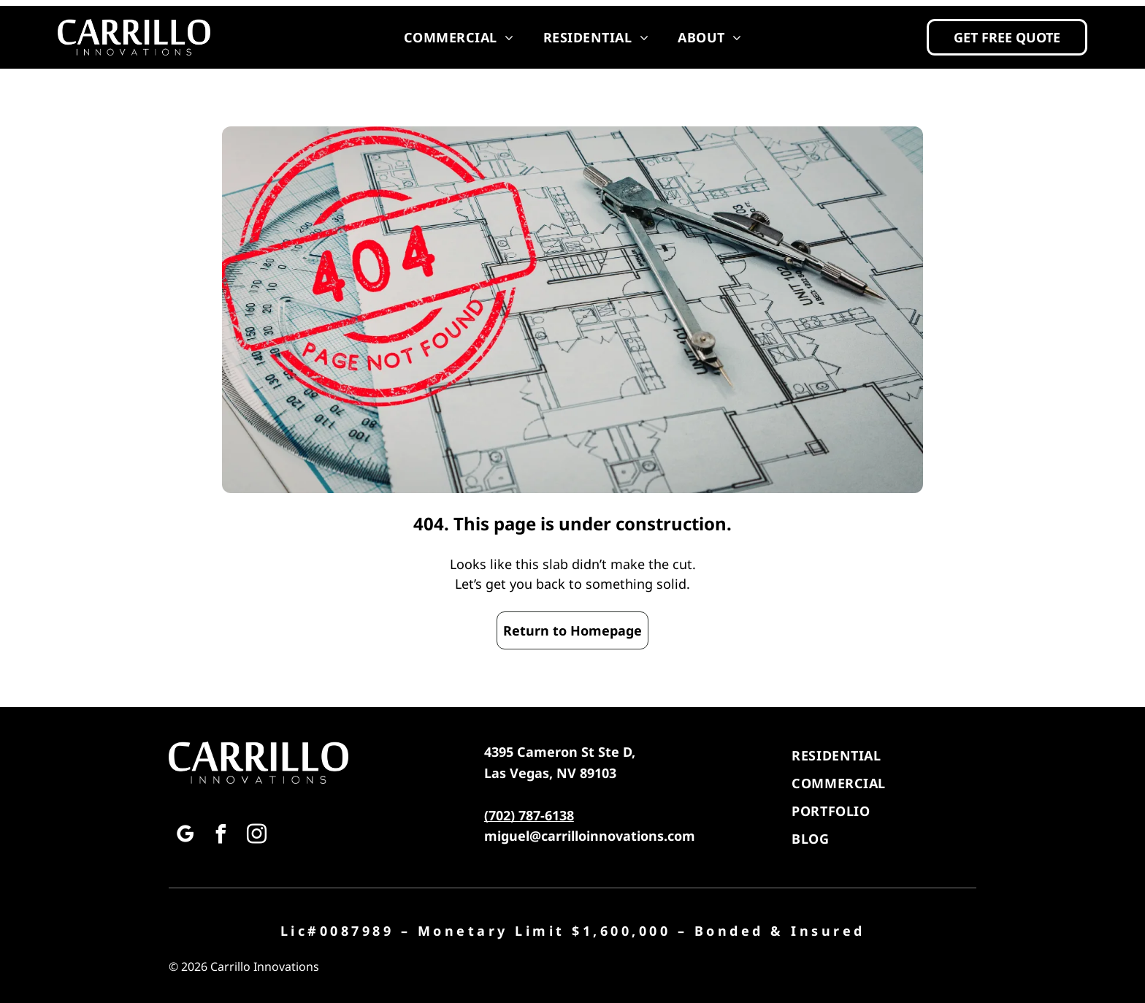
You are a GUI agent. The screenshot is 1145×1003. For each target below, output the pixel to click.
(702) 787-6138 (529, 815)
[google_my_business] (185, 836)
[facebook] (220, 836)
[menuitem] (459, 37)
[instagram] (256, 836)
